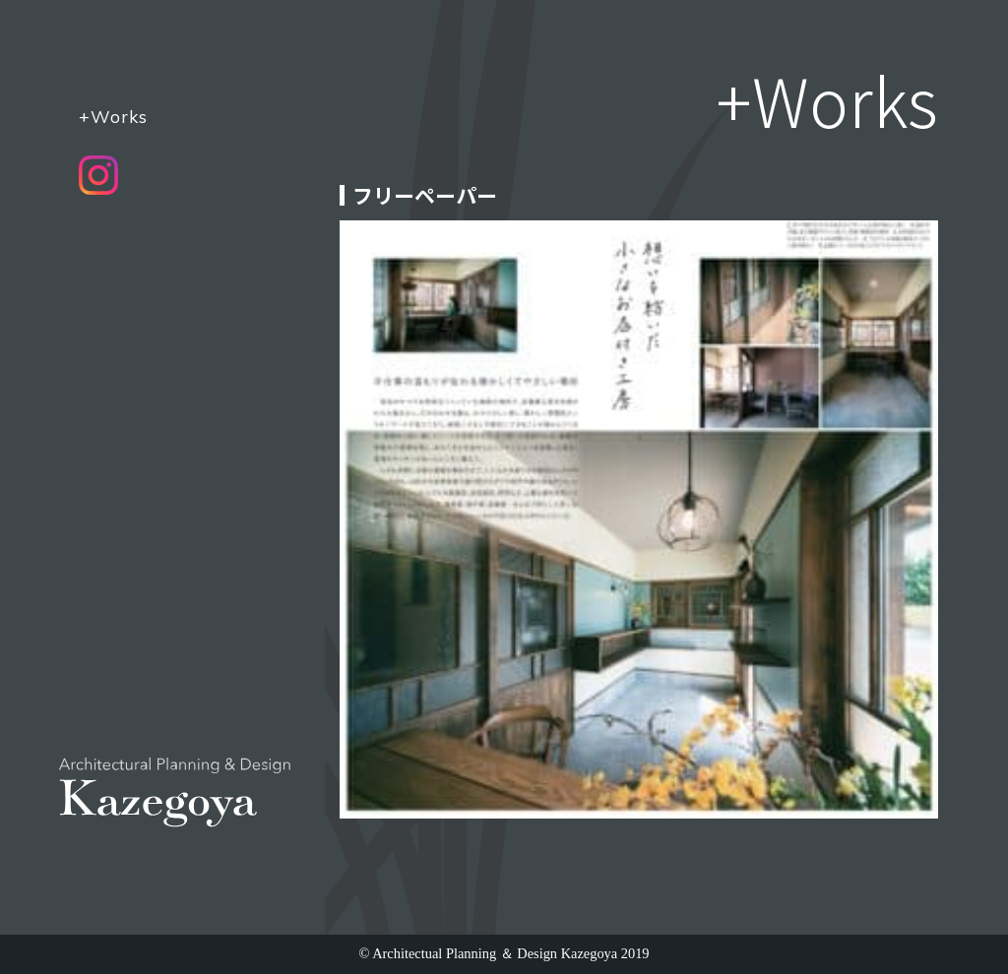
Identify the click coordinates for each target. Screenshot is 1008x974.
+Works (113, 116)
